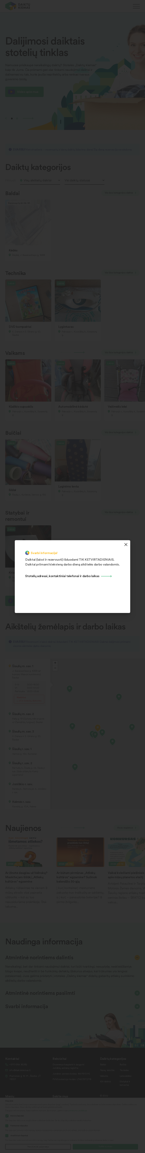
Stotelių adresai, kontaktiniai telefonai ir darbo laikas (62, 576)
